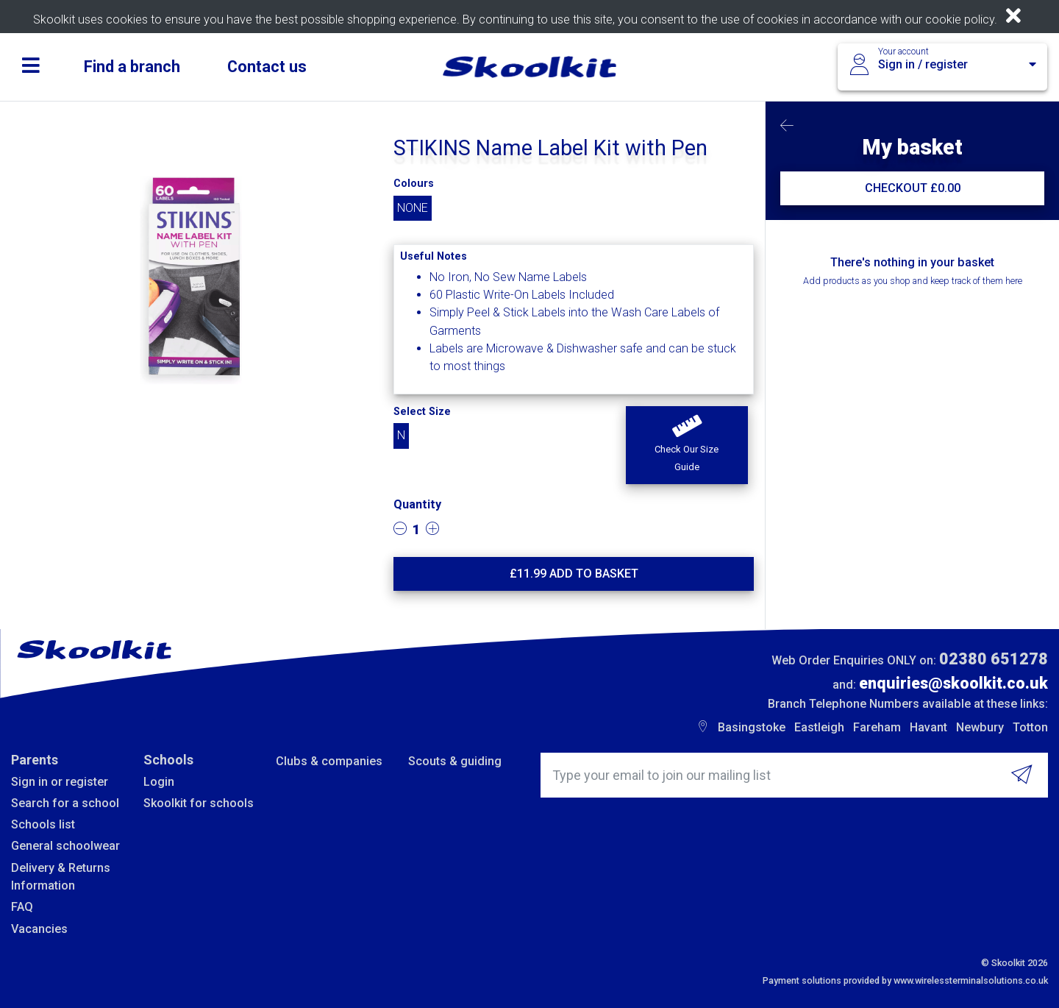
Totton (1030, 727)
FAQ (22, 907)
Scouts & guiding (455, 761)
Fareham (877, 727)
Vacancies (39, 929)
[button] (686, 445)
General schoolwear (65, 846)
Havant (928, 727)
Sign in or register (59, 782)
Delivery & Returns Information (60, 876)
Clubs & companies (329, 761)
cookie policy (959, 19)
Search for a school (65, 803)
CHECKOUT (912, 188)
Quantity (417, 504)
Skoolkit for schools (198, 803)
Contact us (267, 66)
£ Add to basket (574, 574)
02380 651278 (993, 659)
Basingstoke (751, 727)
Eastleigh (819, 727)
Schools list (43, 824)
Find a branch (132, 66)
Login (158, 782)
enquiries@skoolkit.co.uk (953, 683)
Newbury (980, 727)
